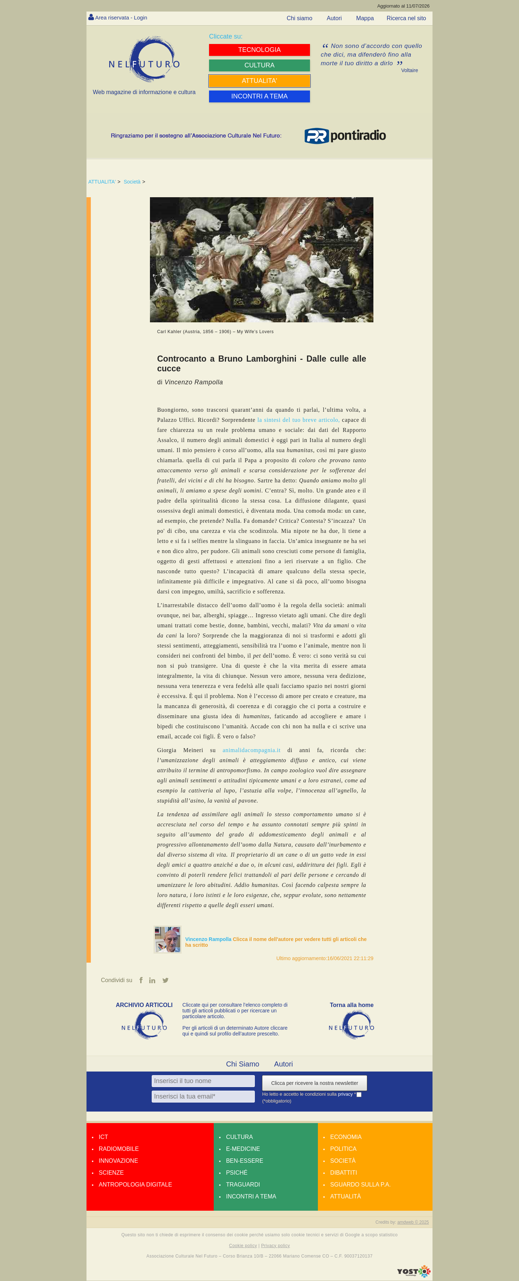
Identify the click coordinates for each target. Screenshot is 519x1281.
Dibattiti (343, 1173)
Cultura (239, 1137)
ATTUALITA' (102, 182)
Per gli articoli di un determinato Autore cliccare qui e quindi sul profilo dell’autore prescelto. (235, 1031)
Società (132, 182)
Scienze (111, 1173)
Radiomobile (119, 1149)
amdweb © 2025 (413, 1222)
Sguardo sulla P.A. (360, 1185)
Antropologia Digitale (135, 1185)
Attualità (345, 1197)
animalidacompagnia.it (252, 750)
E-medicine (243, 1149)
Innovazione (118, 1161)
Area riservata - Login (122, 17)
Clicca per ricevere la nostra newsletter (314, 1083)
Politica (343, 1149)
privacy (346, 1094)
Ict (103, 1137)
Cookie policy (243, 1245)
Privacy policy (275, 1245)
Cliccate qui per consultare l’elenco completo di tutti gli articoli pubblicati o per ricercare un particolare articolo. (235, 1011)
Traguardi (243, 1185)
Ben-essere (244, 1161)
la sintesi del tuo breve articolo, (298, 420)
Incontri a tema (251, 1197)
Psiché (237, 1173)
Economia (345, 1137)
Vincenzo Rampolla (209, 939)
